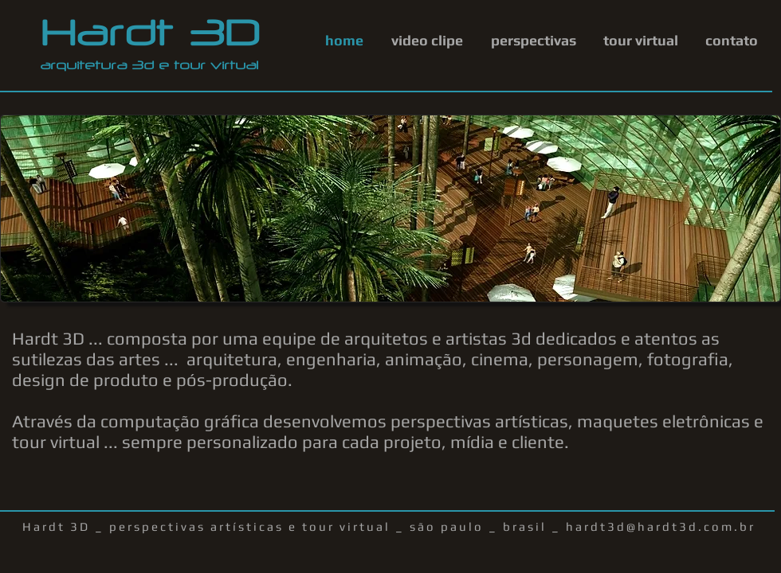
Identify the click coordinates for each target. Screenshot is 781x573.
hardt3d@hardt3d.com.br (660, 526)
